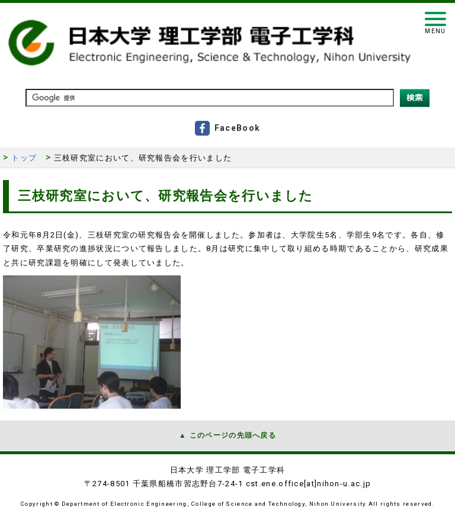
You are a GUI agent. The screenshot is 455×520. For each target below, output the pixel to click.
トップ (24, 157)
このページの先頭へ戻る (233, 435)
